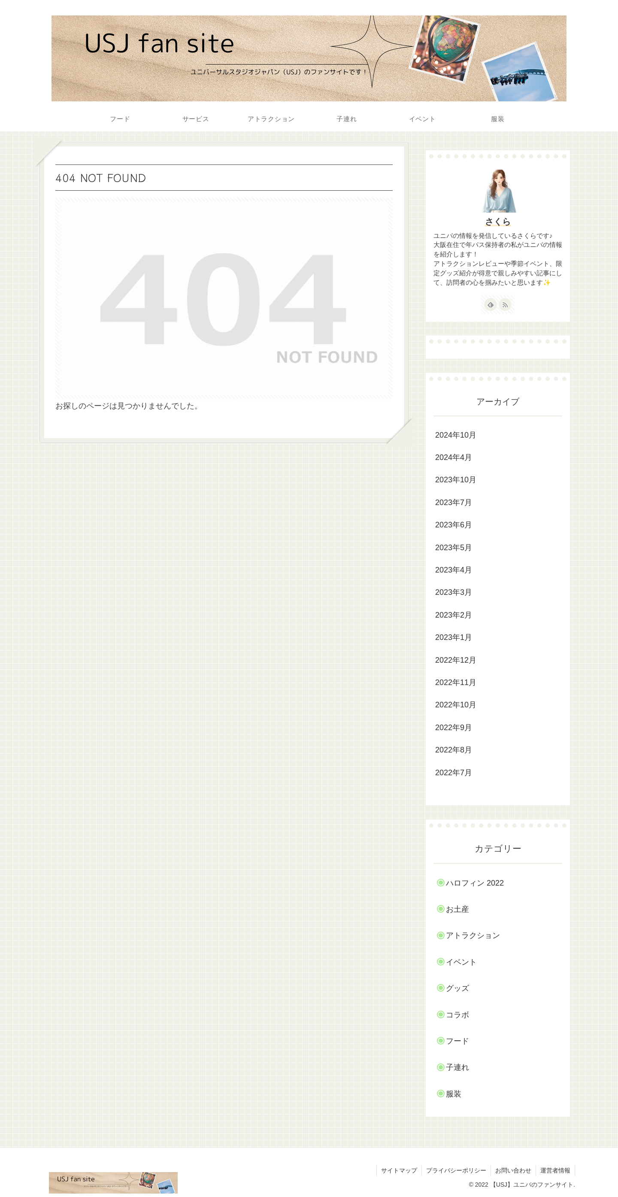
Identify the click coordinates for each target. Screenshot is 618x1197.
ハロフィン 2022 (475, 883)
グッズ (457, 988)
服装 (453, 1094)
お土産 (457, 909)
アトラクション (473, 935)
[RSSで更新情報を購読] (505, 304)
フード (457, 1041)
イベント (461, 962)
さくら (498, 221)
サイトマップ (399, 1170)
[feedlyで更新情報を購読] (490, 304)
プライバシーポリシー (456, 1170)
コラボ (457, 1015)
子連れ (457, 1067)
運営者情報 (555, 1170)
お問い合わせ (513, 1170)
